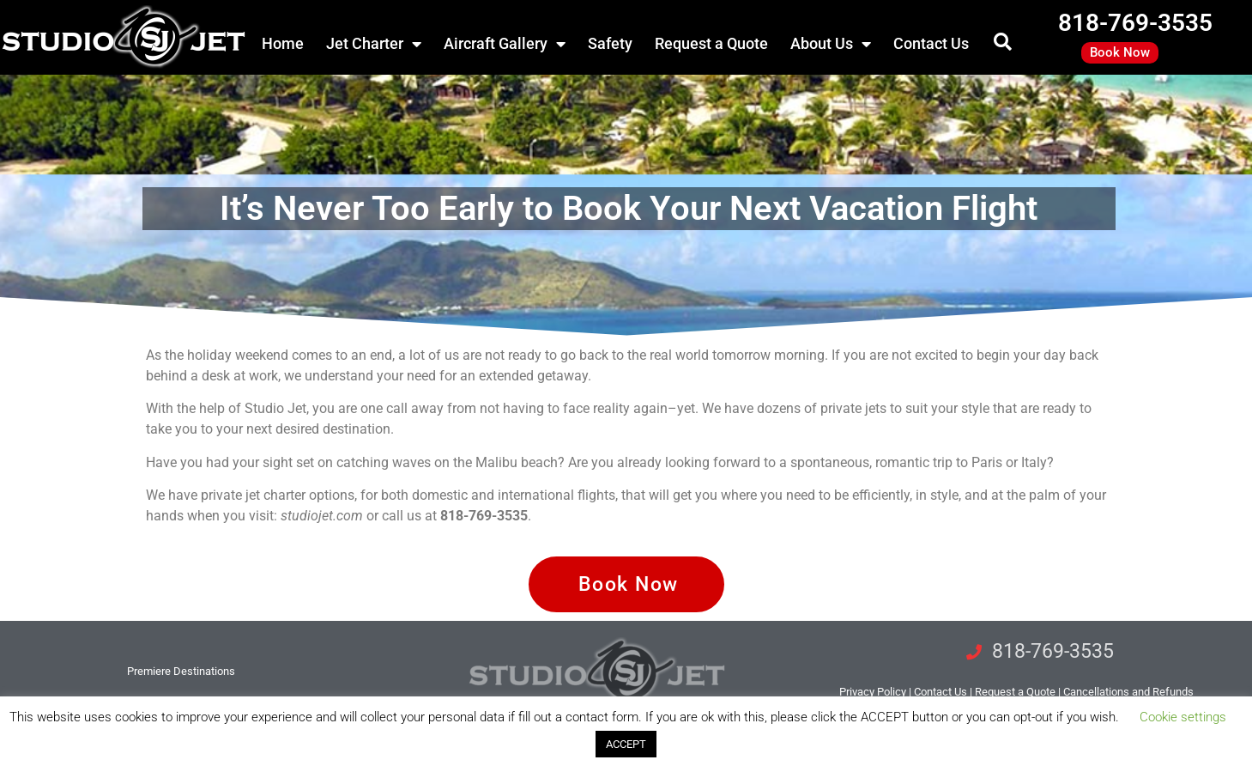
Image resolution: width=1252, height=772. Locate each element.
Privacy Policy (872, 691)
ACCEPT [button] (626, 744)
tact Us (940, 691)
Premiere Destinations (181, 671)
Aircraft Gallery (505, 43)
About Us (830, 43)
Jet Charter (373, 43)
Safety (610, 43)
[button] (1002, 41)
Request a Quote (711, 43)
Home (283, 43)
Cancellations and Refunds (1128, 691)
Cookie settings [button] (1183, 717)
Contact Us (931, 43)
